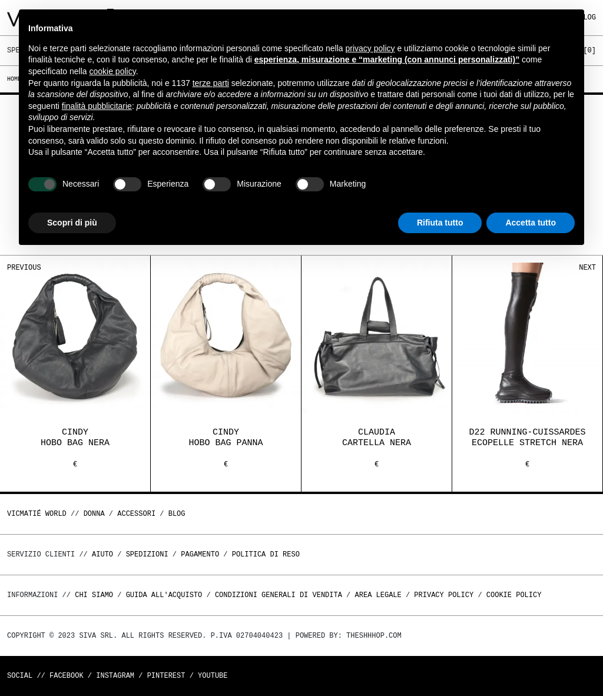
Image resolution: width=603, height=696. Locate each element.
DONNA (94, 514)
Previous (24, 268)
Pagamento (200, 554)
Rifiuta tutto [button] (440, 222)
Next (587, 268)
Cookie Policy (514, 595)
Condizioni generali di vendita (278, 595)
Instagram (115, 676)
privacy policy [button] (370, 48)
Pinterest (166, 676)
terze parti (211, 83)
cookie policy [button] (113, 71)
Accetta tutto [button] (530, 222)
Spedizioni (147, 554)
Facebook (66, 676)
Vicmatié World (37, 514)
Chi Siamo (94, 595)
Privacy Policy (443, 595)
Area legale (377, 595)
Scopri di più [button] (72, 222)
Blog (176, 514)
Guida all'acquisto (164, 595)
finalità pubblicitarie (97, 106)
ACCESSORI (136, 514)
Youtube (212, 676)
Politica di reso (266, 554)
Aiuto (102, 554)
